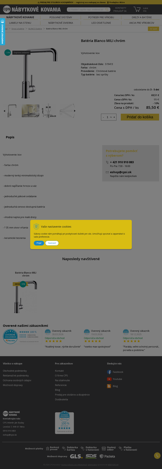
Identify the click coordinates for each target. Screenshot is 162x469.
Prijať (39, 243)
